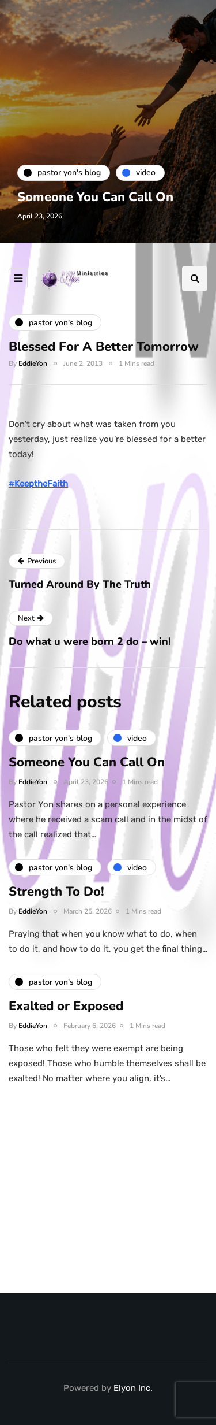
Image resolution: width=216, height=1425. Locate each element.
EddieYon (32, 363)
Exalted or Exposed (66, 1010)
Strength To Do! (56, 896)
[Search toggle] (194, 278)
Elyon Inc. (133, 1388)
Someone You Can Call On (95, 197)
